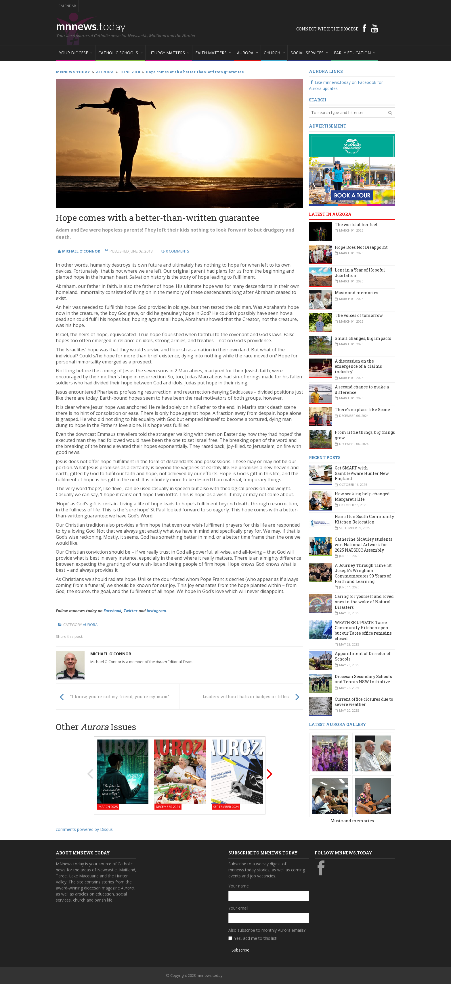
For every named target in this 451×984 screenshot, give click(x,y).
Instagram (156, 610)
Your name (238, 886)
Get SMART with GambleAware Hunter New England (362, 473)
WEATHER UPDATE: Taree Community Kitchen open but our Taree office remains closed (363, 630)
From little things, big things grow (365, 435)
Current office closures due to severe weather (364, 701)
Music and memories (356, 292)
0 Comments (177, 251)
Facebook (112, 610)
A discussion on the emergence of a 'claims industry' (358, 366)
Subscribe (240, 950)
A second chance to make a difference (362, 389)
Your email (238, 908)
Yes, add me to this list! (255, 938)
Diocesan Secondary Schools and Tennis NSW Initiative (363, 679)
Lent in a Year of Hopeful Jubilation (360, 272)
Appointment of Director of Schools (363, 656)
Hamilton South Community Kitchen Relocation (364, 519)
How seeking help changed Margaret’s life (362, 496)
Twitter (130, 610)
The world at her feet (356, 224)
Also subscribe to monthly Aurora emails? (266, 930)
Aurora (90, 624)
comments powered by (84, 829)
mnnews (91, 25)
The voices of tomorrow (359, 315)
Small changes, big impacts (363, 338)
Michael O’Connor (110, 653)
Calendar (67, 5)
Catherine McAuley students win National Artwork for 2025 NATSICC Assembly (363, 544)
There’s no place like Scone (362, 409)
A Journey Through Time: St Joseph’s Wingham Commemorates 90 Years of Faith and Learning (363, 573)
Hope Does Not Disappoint (361, 247)
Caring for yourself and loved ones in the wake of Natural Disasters (364, 602)
